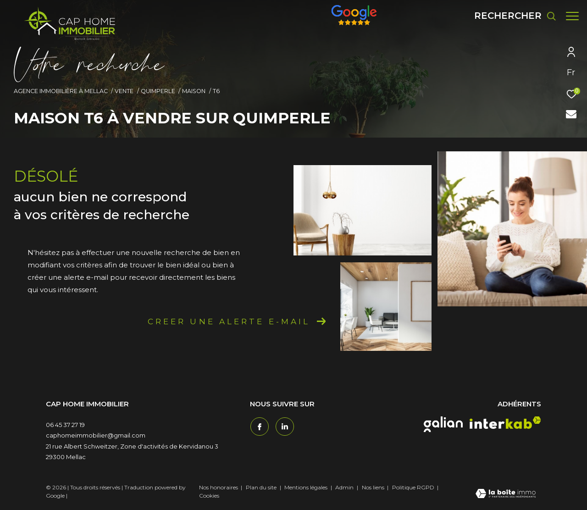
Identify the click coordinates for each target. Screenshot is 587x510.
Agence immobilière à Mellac (61, 91)
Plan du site (262, 487)
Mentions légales (306, 487)
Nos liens (374, 487)
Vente (124, 91)
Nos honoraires (218, 487)
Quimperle (158, 91)
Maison (193, 91)
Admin (345, 487)
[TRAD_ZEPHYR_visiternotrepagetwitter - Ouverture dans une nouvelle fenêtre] (284, 426)
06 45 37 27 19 (65, 424)
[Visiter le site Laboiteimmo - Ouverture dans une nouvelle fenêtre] (505, 494)
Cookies (209, 496)
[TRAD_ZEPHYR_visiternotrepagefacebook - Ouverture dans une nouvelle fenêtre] (259, 426)
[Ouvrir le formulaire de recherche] (511, 15)
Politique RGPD (413, 487)
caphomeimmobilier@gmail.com (95, 435)
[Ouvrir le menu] (572, 16)
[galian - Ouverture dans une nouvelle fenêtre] (443, 424)
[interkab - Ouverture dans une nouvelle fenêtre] (505, 422)
